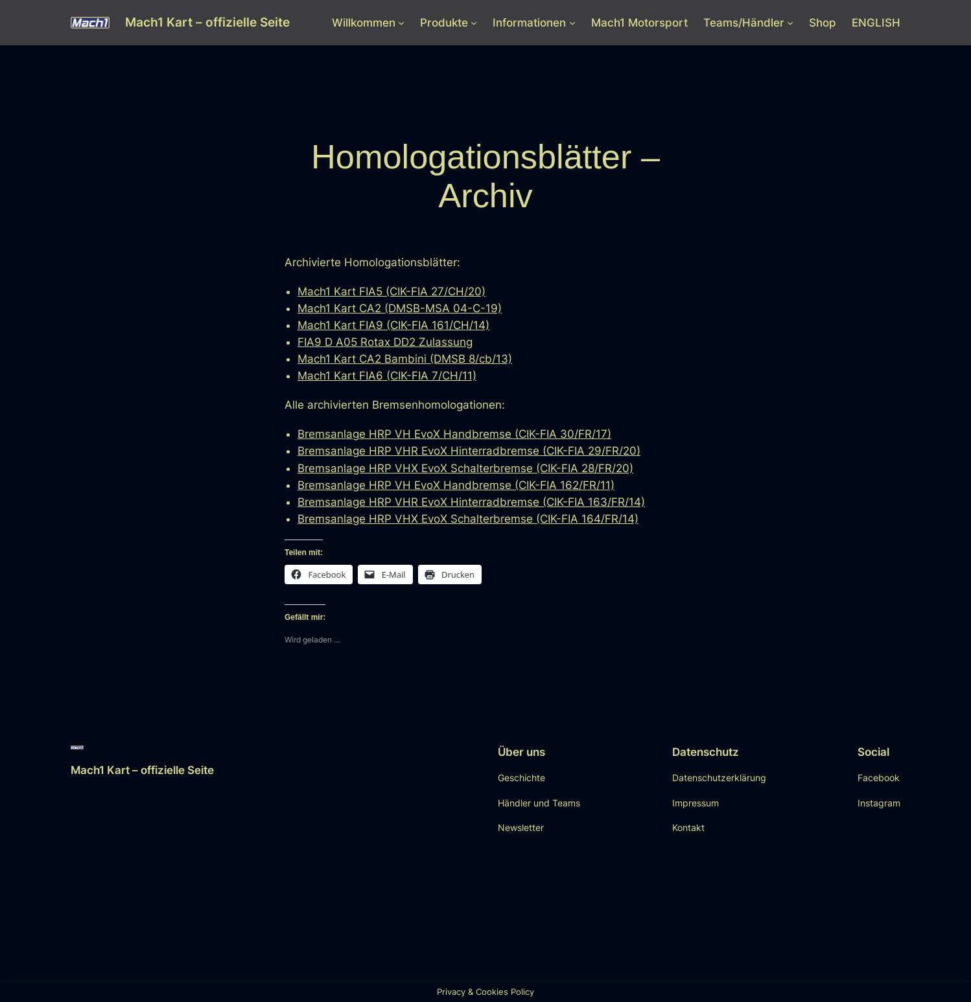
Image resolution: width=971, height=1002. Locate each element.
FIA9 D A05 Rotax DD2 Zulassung (385, 342)
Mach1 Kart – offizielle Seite (207, 22)
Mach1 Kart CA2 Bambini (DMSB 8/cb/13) (405, 358)
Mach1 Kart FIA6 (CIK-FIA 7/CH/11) (387, 375)
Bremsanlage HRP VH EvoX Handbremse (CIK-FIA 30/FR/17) (454, 433)
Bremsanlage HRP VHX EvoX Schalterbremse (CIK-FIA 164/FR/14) (468, 518)
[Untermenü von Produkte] (474, 22)
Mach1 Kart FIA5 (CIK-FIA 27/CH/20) (392, 291)
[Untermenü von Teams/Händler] (790, 22)
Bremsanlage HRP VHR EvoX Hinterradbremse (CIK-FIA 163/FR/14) (471, 501)
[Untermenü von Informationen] (572, 22)
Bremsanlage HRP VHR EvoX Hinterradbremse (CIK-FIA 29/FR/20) (469, 450)
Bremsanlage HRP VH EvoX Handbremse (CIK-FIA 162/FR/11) (456, 485)
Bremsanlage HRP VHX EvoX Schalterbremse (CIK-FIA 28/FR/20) (465, 468)
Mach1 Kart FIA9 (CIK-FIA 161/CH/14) (393, 325)
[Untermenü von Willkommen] (401, 22)
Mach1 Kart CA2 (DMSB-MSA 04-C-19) (400, 308)
